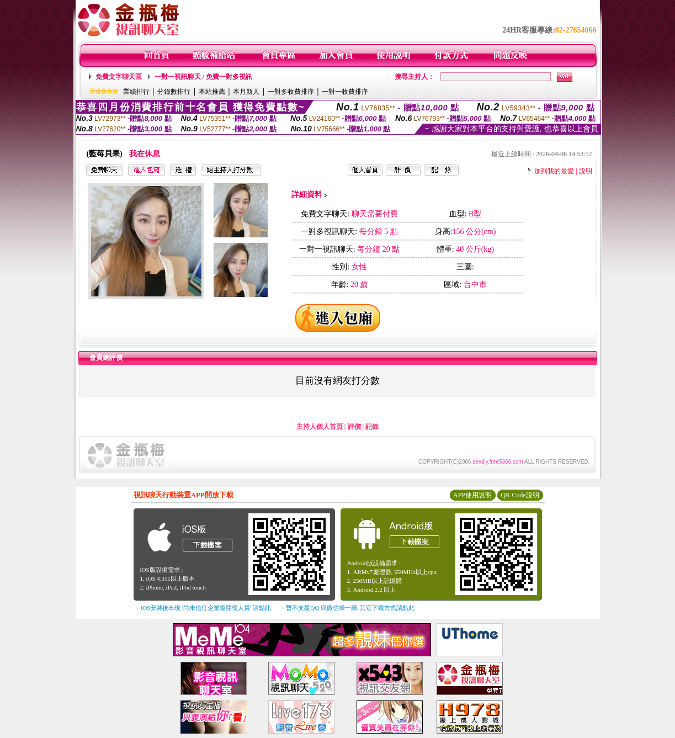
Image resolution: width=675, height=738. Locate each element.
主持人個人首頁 (319, 427)
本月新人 (246, 91)
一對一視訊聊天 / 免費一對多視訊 (203, 77)
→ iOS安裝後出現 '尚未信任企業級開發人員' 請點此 (202, 607)
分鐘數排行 (173, 91)
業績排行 (136, 91)
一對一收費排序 (345, 91)
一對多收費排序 (291, 91)
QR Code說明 (520, 495)
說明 (585, 171)
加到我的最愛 (554, 171)
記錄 (372, 427)
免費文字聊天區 (118, 77)
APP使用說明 (472, 495)
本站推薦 (212, 91)
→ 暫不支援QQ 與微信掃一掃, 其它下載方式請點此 (347, 607)
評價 (354, 427)
